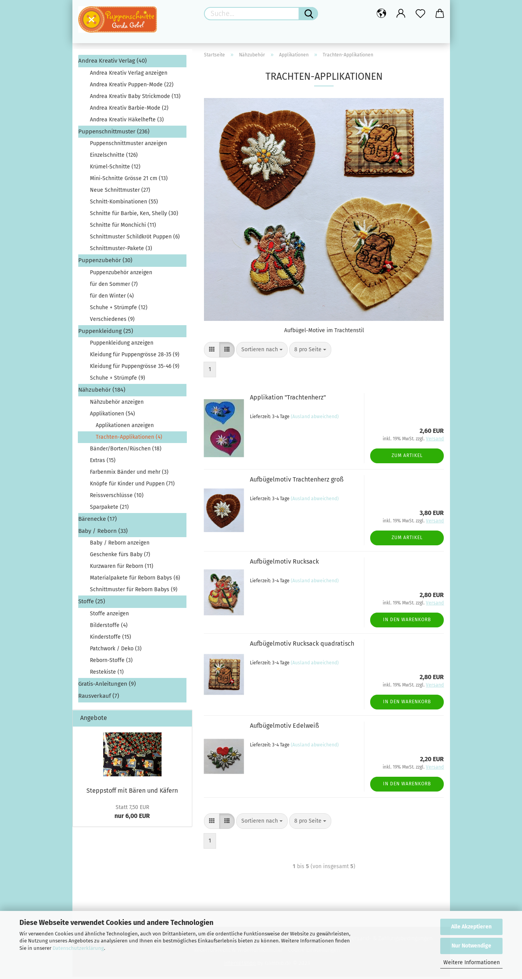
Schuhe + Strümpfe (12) (119, 309)
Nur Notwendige (471, 945)
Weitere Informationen (471, 962)
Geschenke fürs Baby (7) (120, 557)
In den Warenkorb (407, 622)
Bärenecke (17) (97, 521)
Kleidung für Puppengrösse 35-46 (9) (134, 369)
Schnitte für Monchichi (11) (123, 227)
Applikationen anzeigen (125, 427)
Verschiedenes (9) (112, 321)
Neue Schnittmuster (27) (120, 192)
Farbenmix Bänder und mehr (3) (129, 474)
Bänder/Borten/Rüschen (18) (126, 451)
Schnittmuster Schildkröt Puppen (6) (135, 239)
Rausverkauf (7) (98, 698)
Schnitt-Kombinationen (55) (124, 204)
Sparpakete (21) (109, 509)
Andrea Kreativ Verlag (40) (112, 63)
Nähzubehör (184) (101, 392)
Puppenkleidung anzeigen (121, 345)
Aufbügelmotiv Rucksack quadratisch (302, 646)
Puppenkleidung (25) (105, 333)
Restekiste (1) (107, 674)
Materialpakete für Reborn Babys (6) (135, 580)
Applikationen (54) (112, 416)
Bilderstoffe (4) (109, 627)
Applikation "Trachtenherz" (288, 399)
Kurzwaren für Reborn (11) (121, 569)
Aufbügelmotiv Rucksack (284, 563)
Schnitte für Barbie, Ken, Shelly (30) (134, 216)
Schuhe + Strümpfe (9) (117, 380)
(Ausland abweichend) (315, 419)
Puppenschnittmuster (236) (113, 133)
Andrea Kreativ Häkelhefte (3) (127, 122)
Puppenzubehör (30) (105, 262)
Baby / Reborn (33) (103, 533)
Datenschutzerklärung (78, 948)
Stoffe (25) (91, 604)
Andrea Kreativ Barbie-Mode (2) (129, 110)
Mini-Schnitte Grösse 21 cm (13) (129, 181)
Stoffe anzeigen (109, 616)
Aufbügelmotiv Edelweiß (284, 728)
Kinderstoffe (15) (110, 639)
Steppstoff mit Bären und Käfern (132, 793)
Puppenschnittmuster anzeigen (128, 146)
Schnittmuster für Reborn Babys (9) (134, 592)
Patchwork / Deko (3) (116, 651)
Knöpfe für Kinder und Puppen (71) (132, 486)
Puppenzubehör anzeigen (121, 274)
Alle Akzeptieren (471, 926)
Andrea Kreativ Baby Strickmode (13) (135, 98)
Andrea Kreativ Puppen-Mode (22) (132, 87)
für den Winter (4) (112, 298)
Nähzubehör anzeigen (117, 404)
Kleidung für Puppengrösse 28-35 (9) (134, 357)
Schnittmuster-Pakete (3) (121, 251)
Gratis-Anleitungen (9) (107, 686)
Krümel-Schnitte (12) (115, 169)
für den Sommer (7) (114, 286)
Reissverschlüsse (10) (117, 497)
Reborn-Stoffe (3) (111, 662)
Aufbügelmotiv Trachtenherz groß (296, 481)
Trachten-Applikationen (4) (129, 439)
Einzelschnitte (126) (114, 157)
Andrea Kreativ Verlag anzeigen (128, 75)
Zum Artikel (407, 458)
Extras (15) (103, 462)
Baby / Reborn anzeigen (119, 545)
